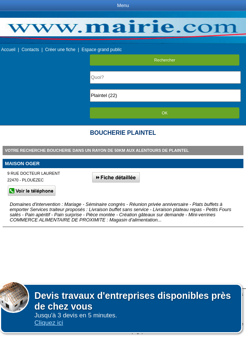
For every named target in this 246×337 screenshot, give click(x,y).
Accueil (8, 49)
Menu (123, 5)
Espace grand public (101, 49)
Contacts (30, 49)
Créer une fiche (60, 49)
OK (165, 113)
